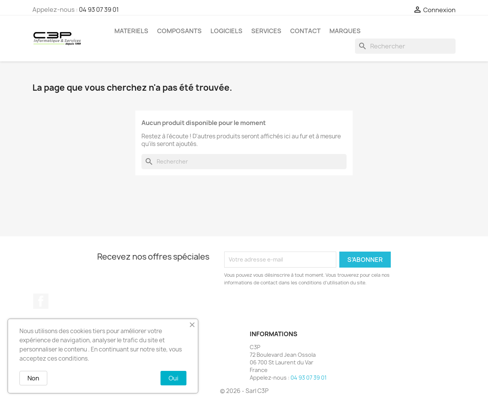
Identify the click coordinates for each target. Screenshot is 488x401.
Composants (179, 31)
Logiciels (226, 31)
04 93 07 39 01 (99, 9)
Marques (345, 31)
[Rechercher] (405, 46)
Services (266, 31)
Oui (173, 378)
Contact (305, 31)
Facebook (40, 301)
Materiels (131, 31)
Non (33, 378)
